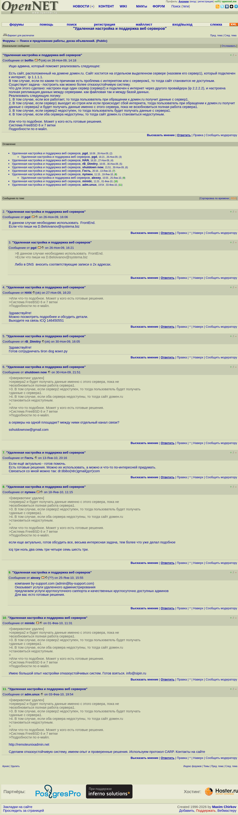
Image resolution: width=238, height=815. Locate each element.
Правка (198, 135)
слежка (216, 24)
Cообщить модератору (221, 135)
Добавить (186, 810)
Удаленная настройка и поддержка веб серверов (46, 153)
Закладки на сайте (17, 807)
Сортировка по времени (214, 198)
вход (193, 1)
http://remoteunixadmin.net (29, 744)
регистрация (205, 1)
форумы (17, 24)
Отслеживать (228, 46)
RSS (233, 198)
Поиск (176, 6)
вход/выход (182, 24)
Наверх (198, 233)
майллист (144, 24)
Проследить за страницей (23, 810)
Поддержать (206, 810)
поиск (71, 24)
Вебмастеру (227, 810)
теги (185, 6)
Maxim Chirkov (224, 807)
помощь (46, 24)
